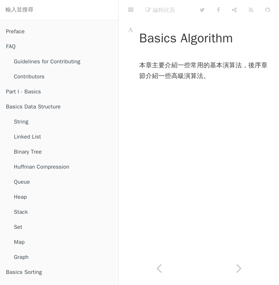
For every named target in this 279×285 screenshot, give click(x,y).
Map (19, 242)
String (21, 121)
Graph (21, 257)
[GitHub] (267, 10)
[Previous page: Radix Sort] (159, 268)
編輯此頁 (160, 10)
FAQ (10, 46)
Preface (15, 31)
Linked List (27, 136)
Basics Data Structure (33, 106)
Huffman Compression (41, 166)
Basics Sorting (24, 272)
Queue (22, 182)
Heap (20, 197)
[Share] (234, 10)
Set (18, 227)
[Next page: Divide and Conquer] (239, 268)
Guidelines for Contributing (47, 61)
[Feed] (251, 10)
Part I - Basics (23, 91)
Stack (21, 212)
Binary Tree (28, 151)
